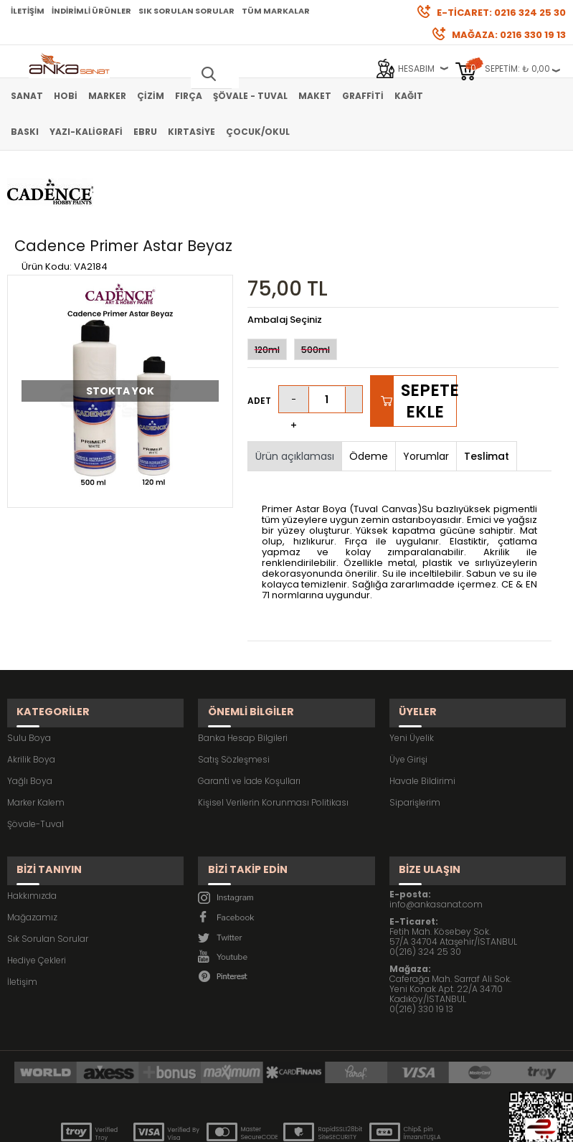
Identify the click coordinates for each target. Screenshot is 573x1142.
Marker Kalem (36, 738)
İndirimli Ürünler (91, 10)
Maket (314, 96)
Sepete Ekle (429, 349)
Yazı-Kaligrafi (86, 132)
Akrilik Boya (31, 695)
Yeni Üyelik (411, 674)
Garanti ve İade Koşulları (249, 717)
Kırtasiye (191, 132)
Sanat (27, 96)
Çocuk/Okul (258, 132)
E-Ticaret (243, 1124)
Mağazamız (32, 841)
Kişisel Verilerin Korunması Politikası (273, 738)
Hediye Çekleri (36, 884)
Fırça (188, 96)
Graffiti (363, 96)
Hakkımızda (32, 819)
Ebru (145, 132)
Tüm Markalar (276, 10)
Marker (107, 96)
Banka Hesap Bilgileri (243, 674)
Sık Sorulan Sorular (186, 10)
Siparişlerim (414, 738)
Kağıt (408, 96)
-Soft (206, 1124)
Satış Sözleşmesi (234, 695)
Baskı (25, 132)
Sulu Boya (29, 674)
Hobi (65, 96)
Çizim (150, 96)
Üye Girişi (408, 695)
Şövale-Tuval (35, 760)
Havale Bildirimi (422, 717)
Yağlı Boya (29, 717)
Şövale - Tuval (250, 96)
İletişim (27, 10)
